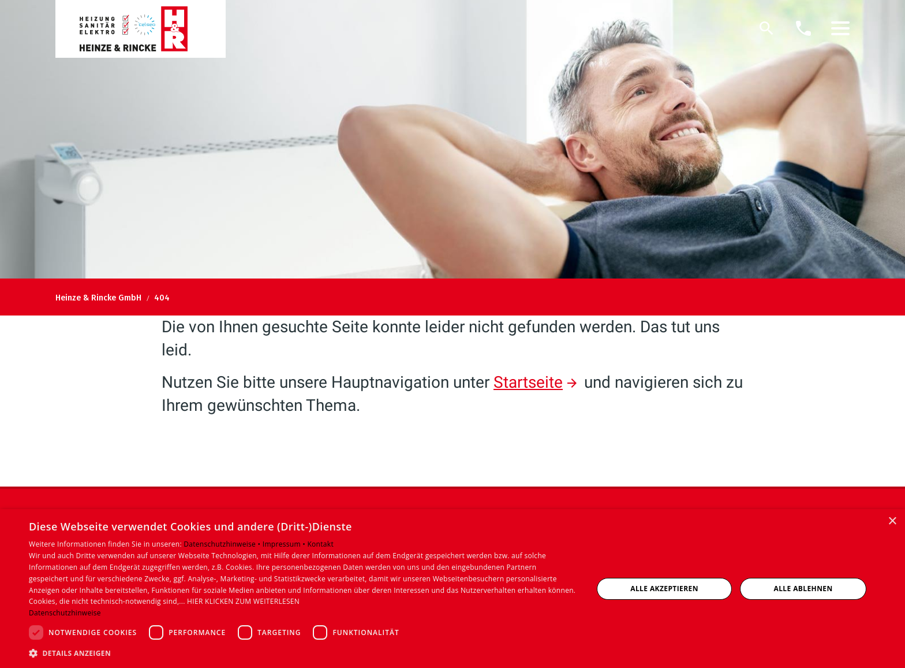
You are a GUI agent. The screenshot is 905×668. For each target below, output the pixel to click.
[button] (840, 28)
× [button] (892, 521)
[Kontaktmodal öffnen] (803, 28)
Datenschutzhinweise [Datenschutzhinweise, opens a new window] (65, 613)
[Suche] (766, 28)
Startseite (528, 382)
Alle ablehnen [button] (803, 588)
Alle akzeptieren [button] (664, 588)
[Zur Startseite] (140, 29)
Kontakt (320, 544)
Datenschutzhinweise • (223, 544)
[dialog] (452, 588)
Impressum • (285, 544)
